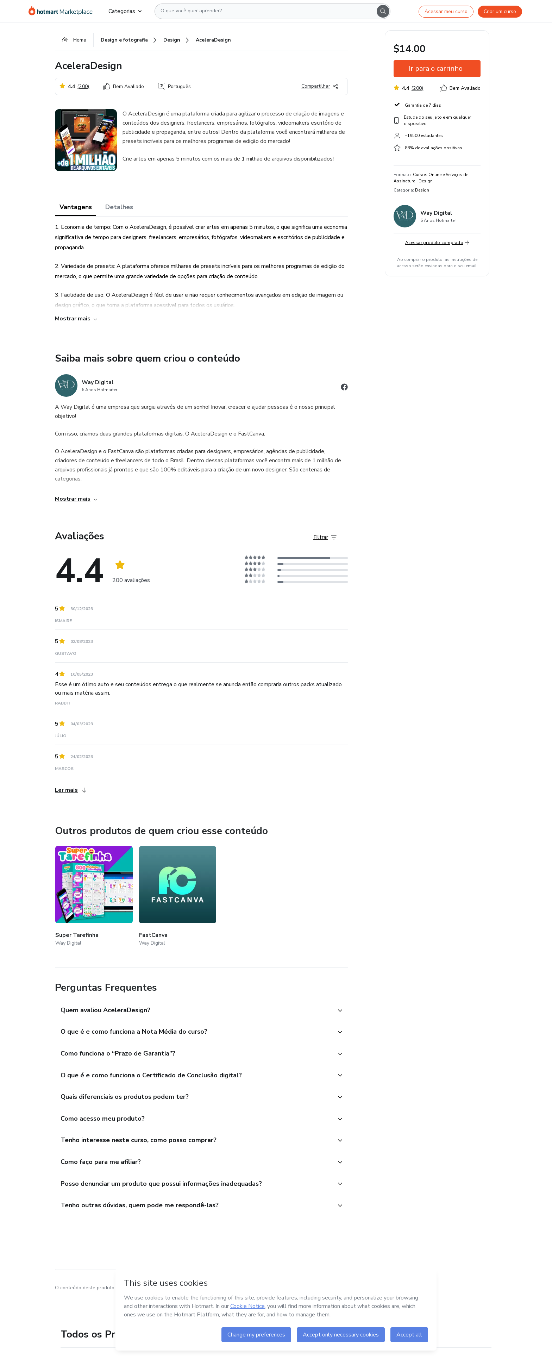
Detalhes (119, 207)
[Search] (383, 11)
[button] (193, 1011)
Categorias (125, 11)
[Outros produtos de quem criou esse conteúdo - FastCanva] (178, 897)
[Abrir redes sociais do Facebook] (344, 389)
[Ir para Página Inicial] (63, 11)
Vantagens (75, 207)
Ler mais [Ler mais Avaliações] (70, 791)
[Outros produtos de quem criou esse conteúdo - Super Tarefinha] (94, 897)
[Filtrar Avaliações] (325, 538)
